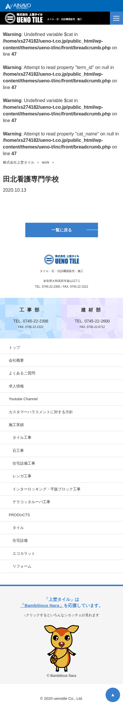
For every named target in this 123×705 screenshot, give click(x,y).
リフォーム (22, 566)
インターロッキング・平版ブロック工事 (47, 489)
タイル (18, 527)
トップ (14, 347)
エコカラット (24, 553)
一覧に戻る (61, 230)
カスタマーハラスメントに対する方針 (41, 412)
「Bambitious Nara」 (41, 605)
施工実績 (16, 425)
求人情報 (16, 386)
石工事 (18, 450)
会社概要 (16, 360)
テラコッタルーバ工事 (31, 502)
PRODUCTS (19, 515)
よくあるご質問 (22, 373)
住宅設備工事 (24, 463)
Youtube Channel (23, 399)
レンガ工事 (22, 476)
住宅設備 (20, 540)
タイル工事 (22, 437)
